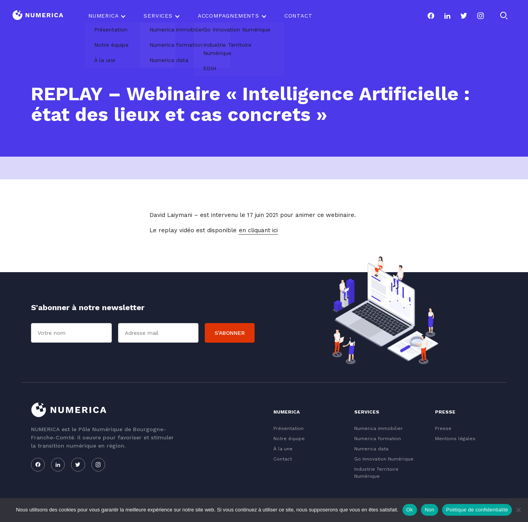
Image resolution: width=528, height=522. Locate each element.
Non (430, 510)
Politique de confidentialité (477, 510)
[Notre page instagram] (480, 16)
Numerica (103, 16)
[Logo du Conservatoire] (38, 15)
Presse (443, 428)
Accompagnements (228, 16)
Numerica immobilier (378, 428)
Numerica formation (377, 438)
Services (158, 16)
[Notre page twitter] (464, 16)
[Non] (518, 510)
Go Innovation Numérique (383, 459)
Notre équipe (289, 438)
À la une (283, 449)
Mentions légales (455, 438)
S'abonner (230, 333)
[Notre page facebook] (431, 16)
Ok (409, 510)
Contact (298, 16)
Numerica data (371, 449)
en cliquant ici (258, 230)
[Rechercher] (503, 15)
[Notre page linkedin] (447, 16)
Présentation (288, 428)
